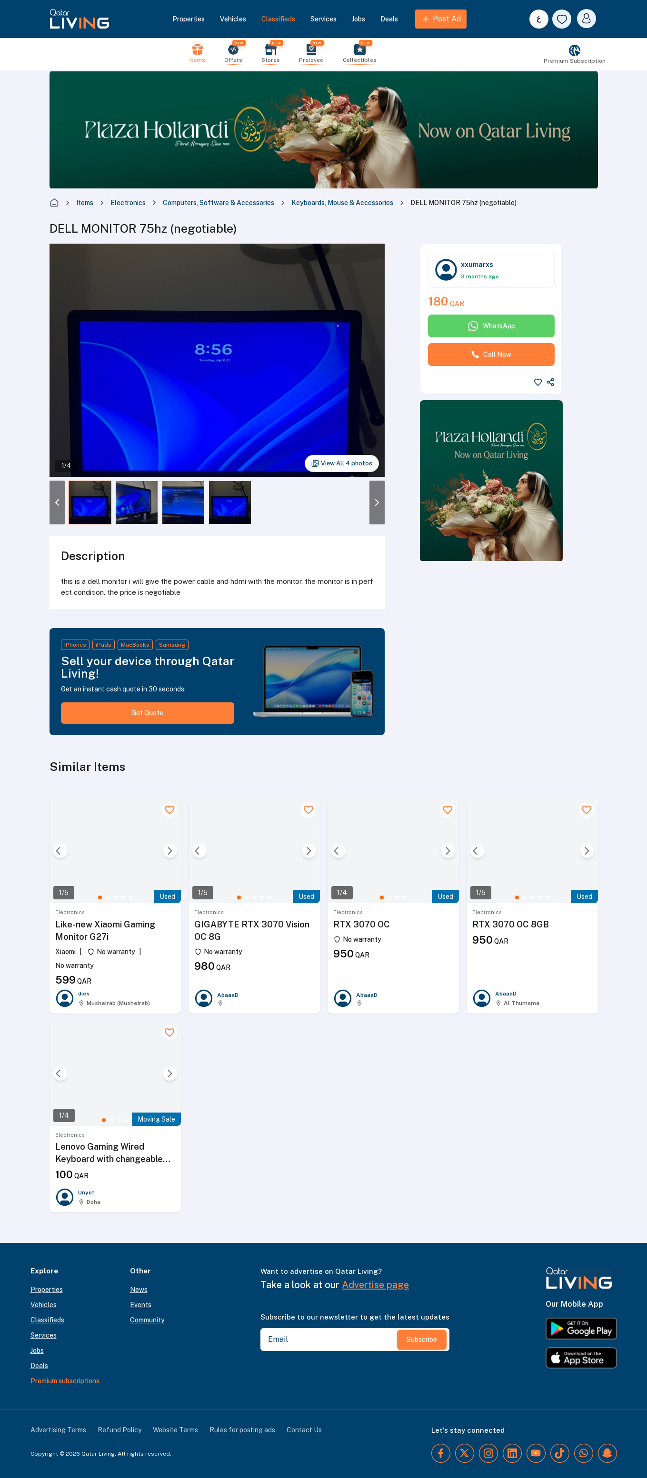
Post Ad (441, 19)
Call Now (491, 354)
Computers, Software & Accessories (218, 203)
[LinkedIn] (512, 1453)
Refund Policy (119, 1430)
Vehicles (233, 19)
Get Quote (147, 713)
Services (323, 19)
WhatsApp (491, 326)
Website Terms (175, 1430)
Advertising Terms (58, 1430)
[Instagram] (488, 1453)
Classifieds (278, 19)
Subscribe (422, 1339)
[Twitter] (464, 1453)
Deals (389, 19)
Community (147, 1320)
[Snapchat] (607, 1453)
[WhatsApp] (583, 1453)
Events (140, 1305)
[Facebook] (440, 1453)
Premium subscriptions (65, 1381)
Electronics (128, 203)
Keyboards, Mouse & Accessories (342, 203)
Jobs (358, 19)
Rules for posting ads (242, 1430)
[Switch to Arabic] (538, 19)
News (139, 1289)
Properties (188, 19)
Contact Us (304, 1430)
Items (84, 203)
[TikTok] (559, 1453)
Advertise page (375, 1285)
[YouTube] (536, 1453)
